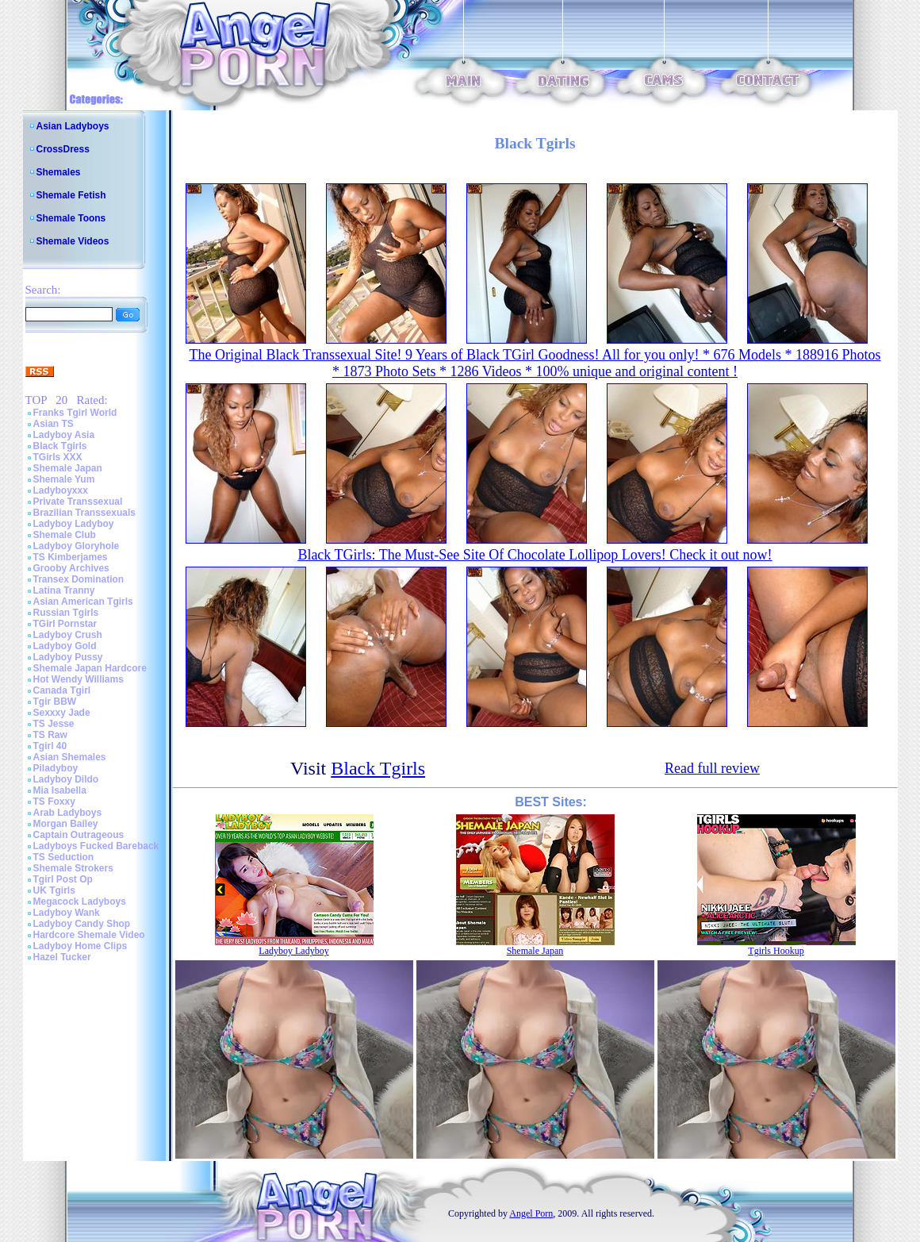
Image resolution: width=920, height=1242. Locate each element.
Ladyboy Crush (67, 634)
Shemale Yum (64, 479)
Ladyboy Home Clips (80, 946)
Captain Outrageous (79, 834)
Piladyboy (56, 768)
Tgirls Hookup (775, 950)
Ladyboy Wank (66, 912)
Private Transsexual (78, 501)
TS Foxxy (54, 801)
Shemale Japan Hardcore (90, 668)
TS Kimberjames (70, 557)
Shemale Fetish (71, 195)
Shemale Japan (67, 468)
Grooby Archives (71, 568)
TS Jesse (54, 723)
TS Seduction (63, 857)
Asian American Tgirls (83, 601)
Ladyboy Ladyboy (73, 523)
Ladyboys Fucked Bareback (96, 846)
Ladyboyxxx (60, 490)
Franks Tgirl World (75, 412)
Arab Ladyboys (67, 812)
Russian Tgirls (66, 612)
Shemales (58, 172)
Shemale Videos (72, 241)
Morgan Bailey (65, 823)
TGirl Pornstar (65, 623)
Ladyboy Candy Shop (82, 923)
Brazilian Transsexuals (84, 512)
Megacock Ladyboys (79, 901)
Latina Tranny (64, 590)
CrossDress (63, 149)
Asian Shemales (69, 757)
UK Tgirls (54, 890)
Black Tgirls (60, 446)
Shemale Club (64, 534)
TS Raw (50, 734)
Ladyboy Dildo (66, 779)
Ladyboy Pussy (68, 657)
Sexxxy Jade (61, 712)
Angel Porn (531, 1213)
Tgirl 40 (50, 746)
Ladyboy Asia (64, 434)
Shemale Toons (71, 218)
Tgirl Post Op (63, 879)
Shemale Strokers (73, 868)
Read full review (712, 768)
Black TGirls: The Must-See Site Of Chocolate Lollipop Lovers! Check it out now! (534, 555)
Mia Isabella (59, 790)
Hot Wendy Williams (78, 679)
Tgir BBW (55, 701)
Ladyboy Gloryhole (76, 546)
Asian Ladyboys (72, 126)
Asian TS (53, 423)
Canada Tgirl (62, 690)
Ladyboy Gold (65, 646)
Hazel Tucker (62, 957)
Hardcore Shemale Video (89, 934)
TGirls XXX (57, 457)
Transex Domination (79, 579)
